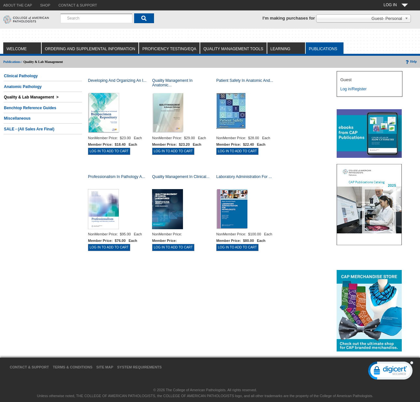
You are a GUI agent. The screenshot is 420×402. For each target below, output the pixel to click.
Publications (323, 49)
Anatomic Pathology (23, 86)
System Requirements (139, 367)
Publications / (12, 62)
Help (411, 61)
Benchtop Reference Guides (30, 108)
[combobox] (96, 18)
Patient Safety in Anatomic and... (244, 80)
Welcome (17, 49)
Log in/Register (353, 89)
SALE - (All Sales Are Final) (29, 129)
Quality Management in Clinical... (180, 176)
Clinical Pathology (21, 76)
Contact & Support (29, 367)
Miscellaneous (17, 118)
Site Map (104, 367)
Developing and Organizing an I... (117, 80)
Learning (280, 49)
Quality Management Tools (233, 49)
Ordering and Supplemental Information (90, 49)
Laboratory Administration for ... (244, 176)
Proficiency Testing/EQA (169, 49)
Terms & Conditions (72, 367)
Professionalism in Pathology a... (116, 176)
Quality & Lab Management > (31, 97)
